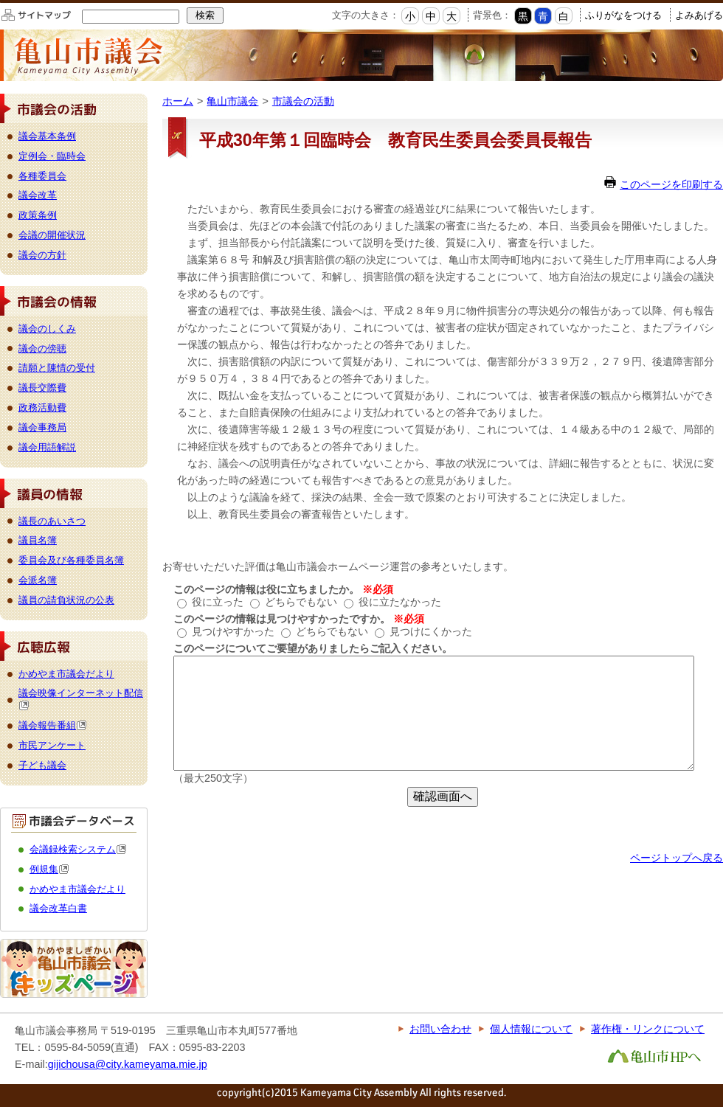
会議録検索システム (78, 849)
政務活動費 (42, 407)
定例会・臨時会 (52, 156)
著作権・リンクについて (648, 1029)
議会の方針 (42, 254)
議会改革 (37, 195)
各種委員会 (42, 175)
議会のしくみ (47, 328)
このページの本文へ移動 (0, 2)
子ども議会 (42, 765)
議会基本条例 (47, 136)
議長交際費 (42, 387)
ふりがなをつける (623, 15)
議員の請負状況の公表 (66, 599)
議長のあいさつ (52, 521)
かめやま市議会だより (66, 673)
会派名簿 (37, 580)
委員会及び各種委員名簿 (71, 560)
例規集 (49, 869)
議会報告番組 (52, 725)
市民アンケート (52, 745)
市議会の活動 (303, 101)
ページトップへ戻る (676, 858)
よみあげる (699, 15)
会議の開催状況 (52, 234)
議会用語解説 (47, 447)
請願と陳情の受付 (56, 367)
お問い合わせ (440, 1029)
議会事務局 (42, 427)
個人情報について (531, 1029)
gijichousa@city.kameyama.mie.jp (127, 1064)
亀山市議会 (232, 101)
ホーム (177, 101)
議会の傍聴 (42, 348)
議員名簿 (37, 540)
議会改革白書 (58, 908)
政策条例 (37, 215)
